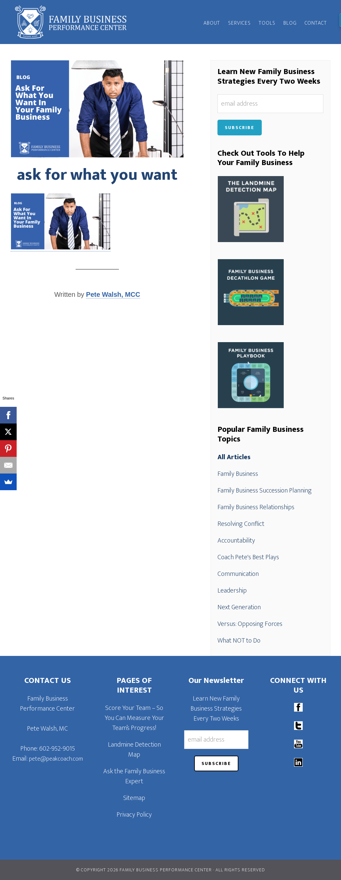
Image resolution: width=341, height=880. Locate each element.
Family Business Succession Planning (264, 490)
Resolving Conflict (240, 524)
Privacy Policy (134, 814)
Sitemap (134, 798)
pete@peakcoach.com (56, 759)
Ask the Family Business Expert (134, 776)
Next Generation (239, 607)
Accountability (236, 540)
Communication (238, 574)
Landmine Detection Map (134, 749)
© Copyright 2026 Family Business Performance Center (144, 870)
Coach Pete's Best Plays (248, 557)
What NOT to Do (238, 640)
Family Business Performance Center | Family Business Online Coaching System (71, 22)
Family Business (237, 474)
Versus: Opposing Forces (249, 624)
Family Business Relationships (255, 507)
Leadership (232, 590)
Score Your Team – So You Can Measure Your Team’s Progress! (134, 718)
